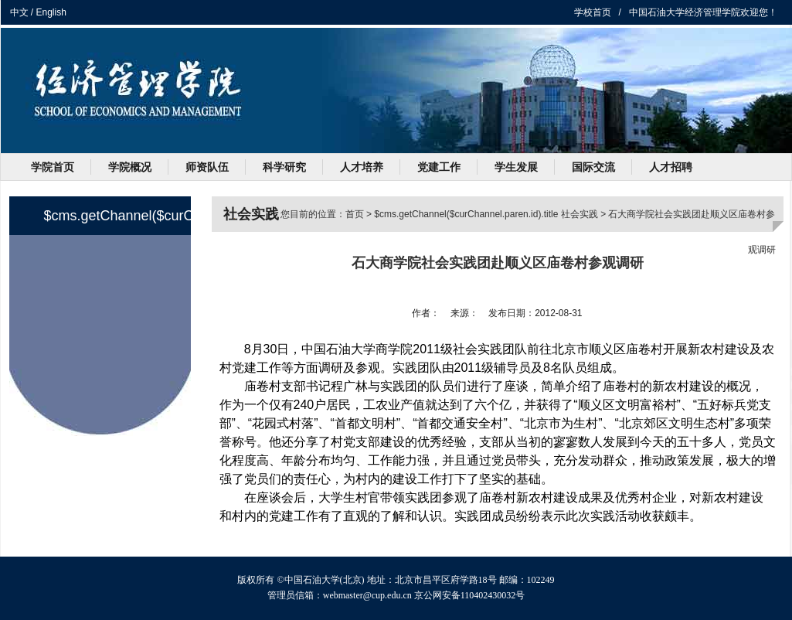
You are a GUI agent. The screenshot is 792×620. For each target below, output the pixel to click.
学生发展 (516, 167)
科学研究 (284, 167)
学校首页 (592, 12)
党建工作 (439, 167)
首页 (354, 214)
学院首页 (52, 167)
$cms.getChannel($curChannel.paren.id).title (466, 214)
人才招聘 (670, 167)
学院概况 (129, 167)
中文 (19, 12)
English (51, 12)
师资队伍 (207, 167)
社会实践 (579, 214)
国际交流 (593, 167)
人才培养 (361, 167)
